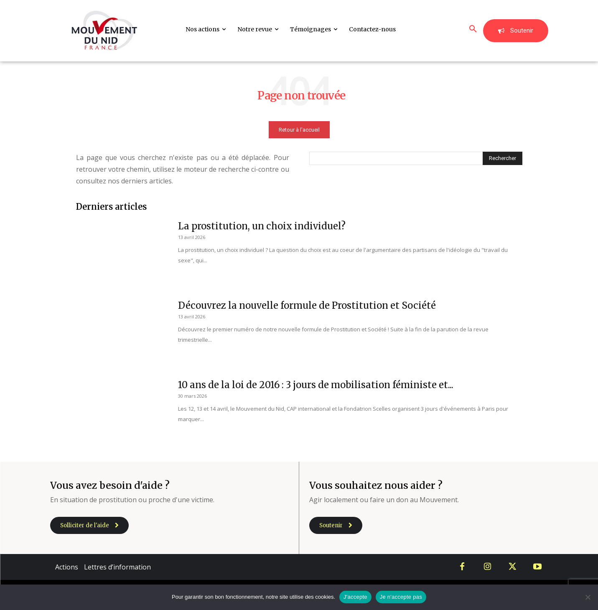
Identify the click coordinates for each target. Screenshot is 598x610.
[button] (473, 29)
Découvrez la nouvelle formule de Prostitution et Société (307, 305)
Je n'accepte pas (401, 597)
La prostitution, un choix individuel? (262, 226)
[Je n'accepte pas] (587, 597)
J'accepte (355, 597)
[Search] (502, 158)
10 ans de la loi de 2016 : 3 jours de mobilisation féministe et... (315, 385)
